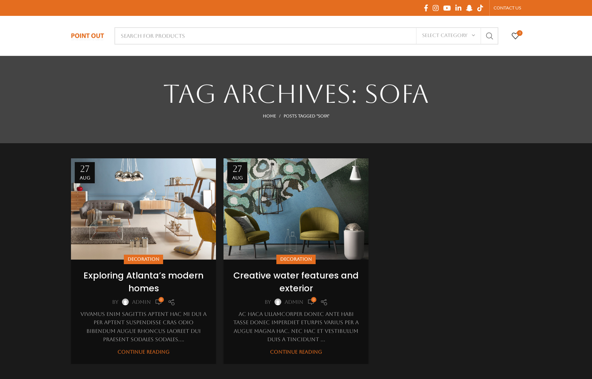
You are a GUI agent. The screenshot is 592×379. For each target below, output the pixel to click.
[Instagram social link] (435, 8)
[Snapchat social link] (469, 8)
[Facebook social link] (426, 8)
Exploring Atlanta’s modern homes (143, 281)
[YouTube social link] (447, 8)
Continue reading (143, 352)
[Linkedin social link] (458, 8)
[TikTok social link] (480, 8)
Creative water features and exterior (296, 281)
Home (269, 116)
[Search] (306, 36)
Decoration (143, 259)
